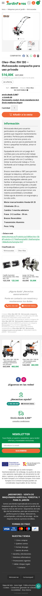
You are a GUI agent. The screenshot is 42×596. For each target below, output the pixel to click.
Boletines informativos (22, 557)
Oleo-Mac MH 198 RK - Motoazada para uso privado (30, 361)
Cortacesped (28, 577)
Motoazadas (6, 325)
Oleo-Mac (24, 325)
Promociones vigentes (22, 560)
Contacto (21, 567)
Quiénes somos (22, 543)
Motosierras (14, 577)
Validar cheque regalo (22, 564)
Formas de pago (22, 547)
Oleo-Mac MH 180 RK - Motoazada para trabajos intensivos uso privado (11, 361)
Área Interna (26, 590)
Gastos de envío (22, 550)
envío (12, 78)
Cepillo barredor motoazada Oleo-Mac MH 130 (11, 276)
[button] (18, 38)
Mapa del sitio (8, 585)
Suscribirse (21, 451)
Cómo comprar (22, 540)
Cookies (6, 588)
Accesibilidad (15, 590)
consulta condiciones (21, 421)
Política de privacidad (31, 585)
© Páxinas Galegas (21, 593)
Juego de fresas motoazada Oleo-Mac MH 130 (31, 276)
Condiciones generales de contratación (25, 588)
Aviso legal (18, 585)
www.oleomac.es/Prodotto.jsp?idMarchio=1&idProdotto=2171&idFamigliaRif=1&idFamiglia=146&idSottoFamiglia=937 (21, 239)
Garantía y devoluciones (22, 554)
